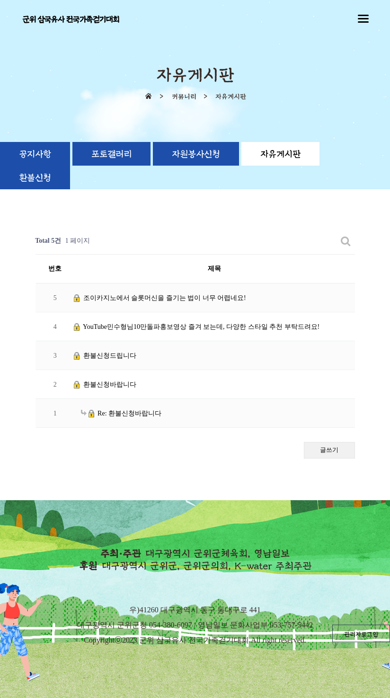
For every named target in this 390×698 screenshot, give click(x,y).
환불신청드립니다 (105, 355)
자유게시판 (280, 154)
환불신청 (35, 178)
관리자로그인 (361, 634)
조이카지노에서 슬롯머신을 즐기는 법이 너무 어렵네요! (160, 297)
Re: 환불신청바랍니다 (121, 413)
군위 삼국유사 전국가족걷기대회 (70, 20)
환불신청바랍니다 (105, 384)
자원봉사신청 (196, 154)
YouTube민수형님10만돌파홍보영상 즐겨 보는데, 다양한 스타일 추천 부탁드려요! (196, 326)
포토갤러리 (111, 154)
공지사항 (35, 154)
